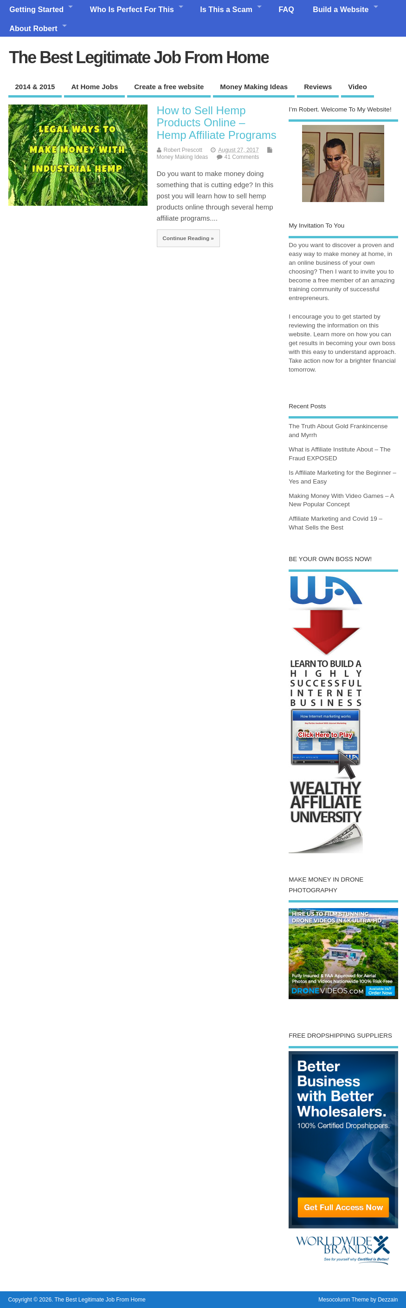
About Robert (33, 28)
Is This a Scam (226, 9)
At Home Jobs (94, 87)
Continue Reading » (188, 238)
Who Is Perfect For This (132, 9)
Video (357, 87)
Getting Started (36, 9)
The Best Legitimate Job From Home (139, 57)
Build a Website (340, 9)
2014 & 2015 (35, 87)
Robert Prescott (183, 150)
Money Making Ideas (254, 87)
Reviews (318, 87)
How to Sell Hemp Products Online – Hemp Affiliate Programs (217, 122)
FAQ (286, 9)
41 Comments (242, 157)
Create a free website (169, 87)
